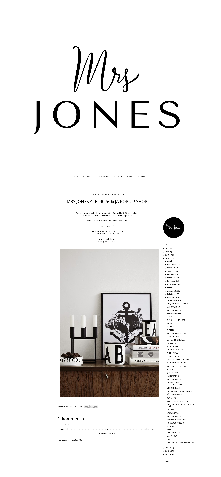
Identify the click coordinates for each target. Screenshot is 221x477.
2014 (167, 258)
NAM (169, 429)
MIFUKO (170, 323)
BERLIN (169, 317)
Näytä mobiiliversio (107, 433)
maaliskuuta (172, 291)
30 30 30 (170, 426)
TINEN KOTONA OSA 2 (175, 350)
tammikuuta (172, 297)
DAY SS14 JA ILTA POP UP (177, 320)
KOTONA (170, 326)
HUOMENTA (171, 343)
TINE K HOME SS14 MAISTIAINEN (179, 391)
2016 (167, 252)
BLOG (76, 177)
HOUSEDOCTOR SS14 (175, 423)
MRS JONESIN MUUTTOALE (177, 303)
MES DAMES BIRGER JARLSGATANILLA (174, 384)
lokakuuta (171, 268)
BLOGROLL (142, 177)
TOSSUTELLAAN (173, 336)
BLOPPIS (170, 330)
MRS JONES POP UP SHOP (177, 366)
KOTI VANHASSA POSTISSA (177, 363)
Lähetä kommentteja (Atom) (73, 440)
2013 (167, 448)
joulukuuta (171, 261)
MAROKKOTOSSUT (174, 307)
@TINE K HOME (173, 373)
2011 (167, 454)
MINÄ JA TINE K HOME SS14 (177, 401)
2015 (167, 255)
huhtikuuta (171, 287)
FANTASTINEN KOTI (174, 313)
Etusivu (107, 429)
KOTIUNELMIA (172, 346)
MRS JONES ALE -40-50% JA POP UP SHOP (180, 405)
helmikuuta (171, 294)
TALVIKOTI (171, 410)
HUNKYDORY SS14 (174, 356)
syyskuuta (171, 271)
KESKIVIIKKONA (173, 413)
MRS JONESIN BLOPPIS (175, 310)
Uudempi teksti (64, 429)
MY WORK (130, 177)
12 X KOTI (118, 177)
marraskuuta (172, 264)
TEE (168, 439)
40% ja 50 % (172, 398)
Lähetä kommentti (68, 424)
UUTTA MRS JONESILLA (176, 340)
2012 (167, 451)
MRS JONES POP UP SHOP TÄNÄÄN (180, 443)
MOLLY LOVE (172, 436)
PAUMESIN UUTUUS (174, 300)
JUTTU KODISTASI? (103, 177)
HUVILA (170, 369)
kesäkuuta (171, 281)
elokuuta (171, 274)
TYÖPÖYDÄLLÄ (173, 353)
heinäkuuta (171, 277)
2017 (167, 248)
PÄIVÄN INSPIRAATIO (175, 394)
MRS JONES (87, 177)
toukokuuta (172, 284)
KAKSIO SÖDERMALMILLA (176, 419)
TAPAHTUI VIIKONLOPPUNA (178, 359)
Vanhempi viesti (149, 429)
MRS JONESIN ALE (173, 388)
